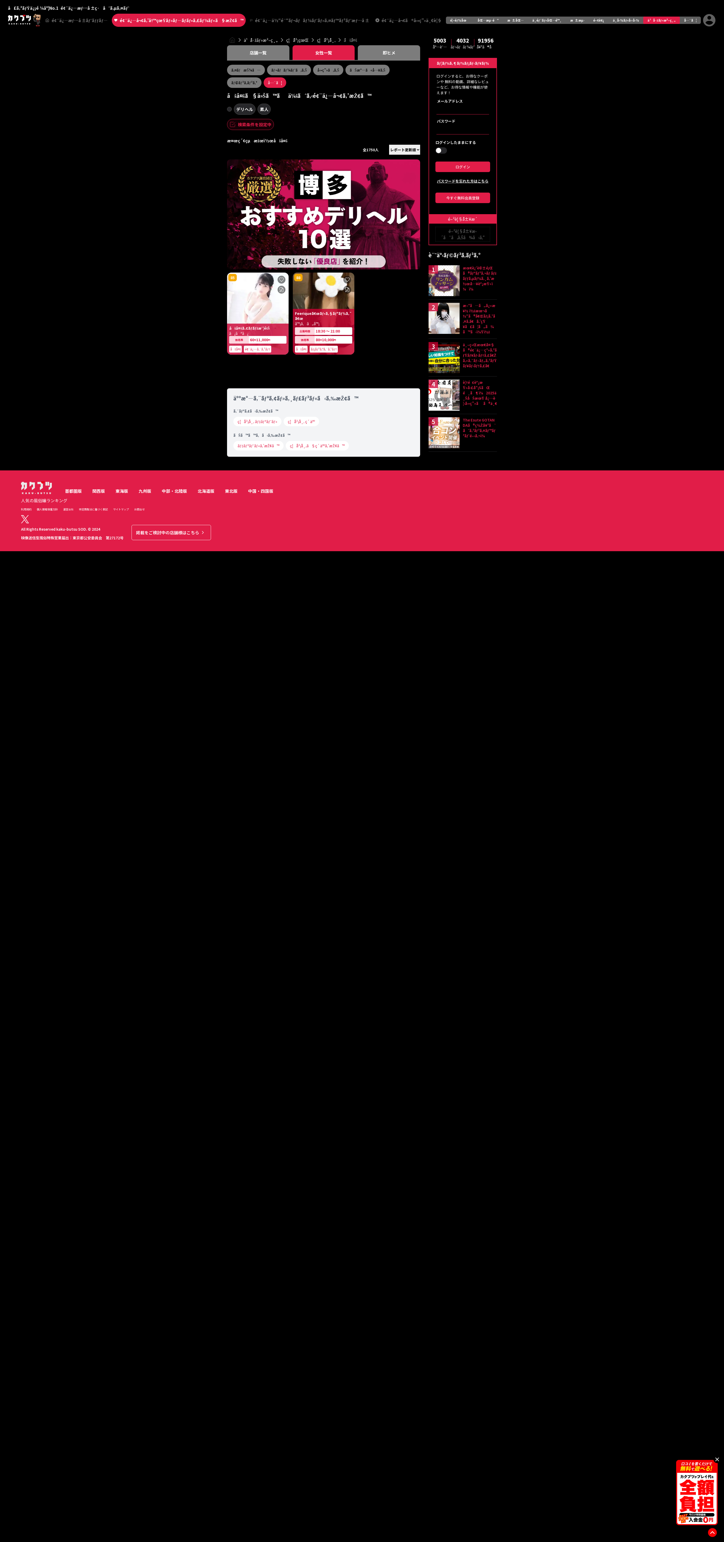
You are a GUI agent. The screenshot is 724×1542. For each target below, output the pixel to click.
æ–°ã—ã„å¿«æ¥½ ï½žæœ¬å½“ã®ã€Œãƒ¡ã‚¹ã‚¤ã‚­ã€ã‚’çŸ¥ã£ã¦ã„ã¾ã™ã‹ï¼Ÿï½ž (479, 318)
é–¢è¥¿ (598, 20)
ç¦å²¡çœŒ (297, 40)
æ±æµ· (577, 20)
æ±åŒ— (515, 20)
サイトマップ (121, 1002)
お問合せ (139, 1002)
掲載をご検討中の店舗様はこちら (170, 1025)
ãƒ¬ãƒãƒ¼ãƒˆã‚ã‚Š (289, 70)
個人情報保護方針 (47, 1002)
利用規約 (26, 1002)
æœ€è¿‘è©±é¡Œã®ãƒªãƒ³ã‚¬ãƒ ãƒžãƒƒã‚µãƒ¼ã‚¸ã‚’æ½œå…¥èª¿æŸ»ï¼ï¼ (479, 278)
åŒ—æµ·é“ (488, 20)
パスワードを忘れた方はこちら (463, 181)
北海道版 (206, 983)
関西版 (98, 983)
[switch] (441, 150)
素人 (264, 109)
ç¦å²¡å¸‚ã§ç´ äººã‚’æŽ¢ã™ (317, 938)
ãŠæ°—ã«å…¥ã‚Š (367, 70)
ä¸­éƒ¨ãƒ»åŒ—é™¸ (547, 20)
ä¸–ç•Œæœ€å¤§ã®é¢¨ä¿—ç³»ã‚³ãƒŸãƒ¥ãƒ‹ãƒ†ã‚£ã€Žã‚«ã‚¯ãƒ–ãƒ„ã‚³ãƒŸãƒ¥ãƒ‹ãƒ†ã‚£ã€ (480, 355)
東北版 (231, 983)
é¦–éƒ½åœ (459, 20)
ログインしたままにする (455, 142)
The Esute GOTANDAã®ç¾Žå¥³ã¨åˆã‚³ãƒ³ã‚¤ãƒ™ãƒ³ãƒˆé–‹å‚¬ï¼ (479, 427)
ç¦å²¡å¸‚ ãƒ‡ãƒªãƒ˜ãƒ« (257, 914)
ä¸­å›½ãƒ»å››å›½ (626, 20)
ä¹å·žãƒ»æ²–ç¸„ (661, 20)
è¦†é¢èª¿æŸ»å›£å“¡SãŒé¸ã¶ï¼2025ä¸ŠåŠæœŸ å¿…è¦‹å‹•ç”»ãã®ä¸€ (480, 393)
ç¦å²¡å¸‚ (326, 40)
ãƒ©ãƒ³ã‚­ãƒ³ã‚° (244, 82)
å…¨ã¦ (690, 20)
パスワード (446, 121)
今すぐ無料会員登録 (462, 197)
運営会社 (68, 1002)
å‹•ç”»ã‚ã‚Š (328, 70)
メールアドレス (450, 101)
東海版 (121, 983)
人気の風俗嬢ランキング (44, 993)
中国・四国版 (260, 983)
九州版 (145, 983)
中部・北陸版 (174, 983)
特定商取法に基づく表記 (93, 1002)
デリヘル (244, 109)
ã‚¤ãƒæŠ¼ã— (246, 70)
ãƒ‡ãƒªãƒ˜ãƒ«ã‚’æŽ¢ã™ (258, 938)
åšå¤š (350, 40)
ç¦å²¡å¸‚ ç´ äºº (301, 914)
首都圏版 (73, 983)
